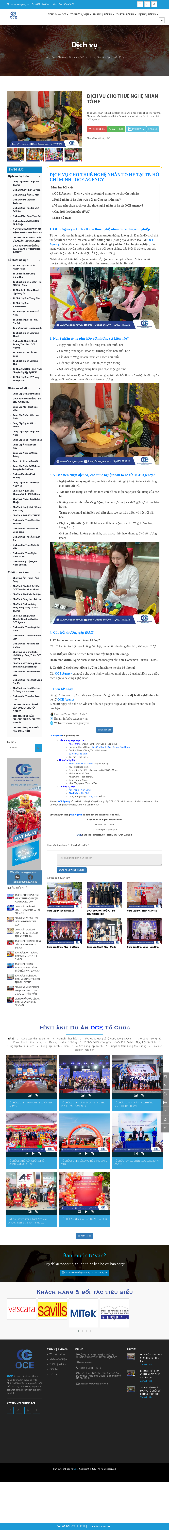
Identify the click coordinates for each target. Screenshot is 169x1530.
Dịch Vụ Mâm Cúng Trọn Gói (27, 216)
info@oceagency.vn (18, 4)
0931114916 (116, 129)
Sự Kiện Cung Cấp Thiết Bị (89, 1046)
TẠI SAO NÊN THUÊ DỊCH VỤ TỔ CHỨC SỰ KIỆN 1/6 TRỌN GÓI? (150, 1390)
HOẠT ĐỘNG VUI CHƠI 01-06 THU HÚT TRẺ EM (151, 1358)
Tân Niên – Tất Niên (78, 757)
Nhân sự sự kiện (77, 57)
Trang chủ (50, 57)
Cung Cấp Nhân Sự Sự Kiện (35, 1038)
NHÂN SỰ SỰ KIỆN (103, 14)
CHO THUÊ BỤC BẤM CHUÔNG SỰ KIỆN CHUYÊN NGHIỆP (27, 719)
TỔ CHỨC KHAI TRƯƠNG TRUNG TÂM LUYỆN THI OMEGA (26, 956)
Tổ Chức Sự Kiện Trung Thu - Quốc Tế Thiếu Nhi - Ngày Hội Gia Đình (120, 1042)
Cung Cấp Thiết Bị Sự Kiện (55, 1046)
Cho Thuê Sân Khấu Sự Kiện (27, 594)
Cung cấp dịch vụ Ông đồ (25, 461)
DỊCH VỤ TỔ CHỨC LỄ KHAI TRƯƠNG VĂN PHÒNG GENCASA (27, 1002)
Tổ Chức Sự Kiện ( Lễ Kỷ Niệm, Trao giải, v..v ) (107, 1038)
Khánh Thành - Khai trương (27, 1042)
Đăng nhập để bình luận (71, 870)
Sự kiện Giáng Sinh (78, 754)
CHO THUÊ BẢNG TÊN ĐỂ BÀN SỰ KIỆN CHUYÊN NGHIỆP (25, 708)
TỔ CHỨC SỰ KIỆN (80, 14)
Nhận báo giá (97, 129)
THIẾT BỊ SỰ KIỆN (126, 14)
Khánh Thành (88, 744)
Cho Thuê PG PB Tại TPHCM (26, 515)
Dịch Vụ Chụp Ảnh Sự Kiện (26, 195)
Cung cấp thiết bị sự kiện (20, 1046)
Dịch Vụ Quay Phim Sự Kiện (26, 190)
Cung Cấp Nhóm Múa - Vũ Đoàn (63, 947)
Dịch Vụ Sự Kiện (18, 176)
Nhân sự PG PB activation (81, 764)
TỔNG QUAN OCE (58, 14)
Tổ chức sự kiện (18, 260)
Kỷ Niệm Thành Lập (101, 747)
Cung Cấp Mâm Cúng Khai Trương (128, 1046)
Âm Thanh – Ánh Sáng (80, 790)
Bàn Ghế (85, 793)
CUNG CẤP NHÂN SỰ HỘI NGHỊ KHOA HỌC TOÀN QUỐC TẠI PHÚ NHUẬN (27, 990)
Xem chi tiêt (146, 1364)
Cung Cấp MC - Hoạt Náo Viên (142, 911)
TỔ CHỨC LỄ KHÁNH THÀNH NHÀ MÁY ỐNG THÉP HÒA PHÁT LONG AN (27, 967)
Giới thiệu (55, 1369)
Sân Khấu (73, 793)
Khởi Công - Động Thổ (106, 744)
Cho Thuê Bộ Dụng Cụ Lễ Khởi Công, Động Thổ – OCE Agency (27, 655)
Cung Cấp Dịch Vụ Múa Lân (26, 394)
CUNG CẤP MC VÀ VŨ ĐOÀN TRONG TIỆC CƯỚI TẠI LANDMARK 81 (26, 933)
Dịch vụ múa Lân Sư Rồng (63, 1042)
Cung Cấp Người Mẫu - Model (102, 947)
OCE (75, 1469)
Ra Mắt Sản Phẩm (121, 747)
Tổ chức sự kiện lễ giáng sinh (27, 328)
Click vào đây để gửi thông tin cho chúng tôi (84, 1272)
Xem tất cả (84, 1235)
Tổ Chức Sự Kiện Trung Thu (26, 298)
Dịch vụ (62, 57)
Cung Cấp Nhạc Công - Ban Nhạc (143, 947)
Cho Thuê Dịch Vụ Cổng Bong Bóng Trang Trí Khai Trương (25, 607)
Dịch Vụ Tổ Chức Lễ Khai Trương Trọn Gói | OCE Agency (25, 344)
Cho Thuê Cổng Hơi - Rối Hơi (27, 599)
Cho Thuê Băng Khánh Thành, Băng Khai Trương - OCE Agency (26, 619)
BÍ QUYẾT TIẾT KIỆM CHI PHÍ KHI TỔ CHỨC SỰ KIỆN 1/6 (150, 1374)
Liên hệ (54, 1374)
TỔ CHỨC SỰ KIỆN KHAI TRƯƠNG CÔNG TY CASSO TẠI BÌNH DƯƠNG (27, 979)
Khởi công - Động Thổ (149, 1038)
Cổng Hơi (92, 796)
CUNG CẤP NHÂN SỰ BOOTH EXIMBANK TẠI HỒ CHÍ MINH (27, 910)
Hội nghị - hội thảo (67, 1038)
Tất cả (11, 1038)
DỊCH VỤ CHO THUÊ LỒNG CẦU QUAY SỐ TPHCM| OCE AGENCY (26, 249)
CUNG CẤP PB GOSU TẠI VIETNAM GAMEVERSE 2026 (26, 921)
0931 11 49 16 (40, 4)
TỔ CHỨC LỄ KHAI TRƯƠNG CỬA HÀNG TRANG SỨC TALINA (28, 944)
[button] (162, 20)
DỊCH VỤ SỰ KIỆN (148, 14)
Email (153, 129)
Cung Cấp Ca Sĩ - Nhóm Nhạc (27, 440)
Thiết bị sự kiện (18, 572)
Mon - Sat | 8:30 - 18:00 (63, 4)
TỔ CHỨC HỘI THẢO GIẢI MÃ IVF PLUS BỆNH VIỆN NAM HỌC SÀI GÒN (26, 898)
